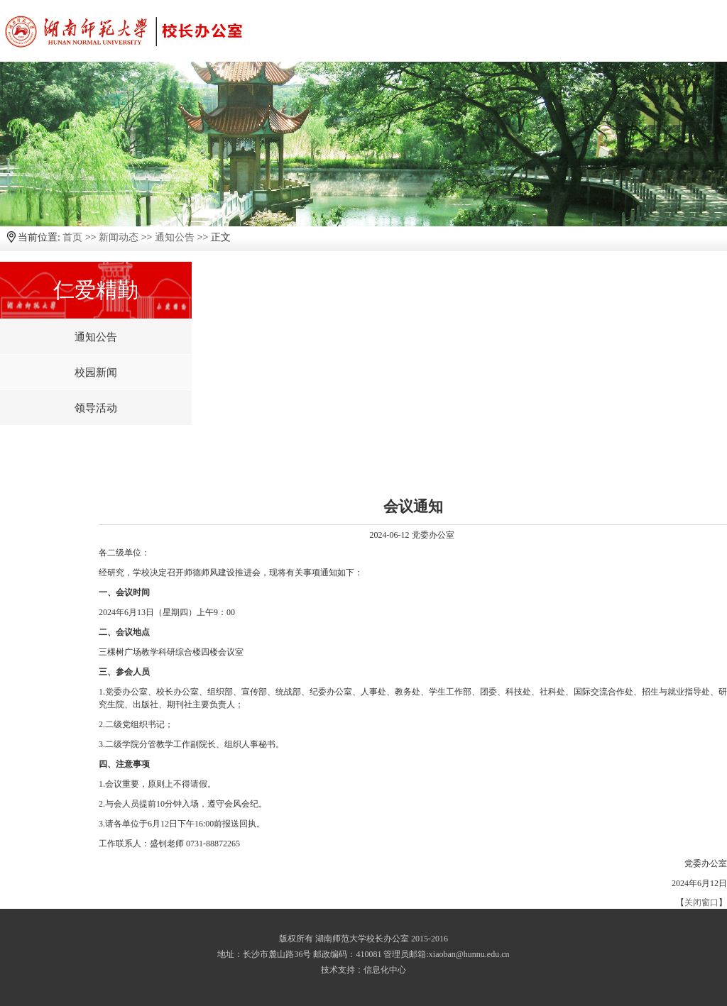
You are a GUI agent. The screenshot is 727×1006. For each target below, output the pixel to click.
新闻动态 (118, 237)
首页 (72, 237)
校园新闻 (96, 372)
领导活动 (96, 408)
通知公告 (175, 237)
